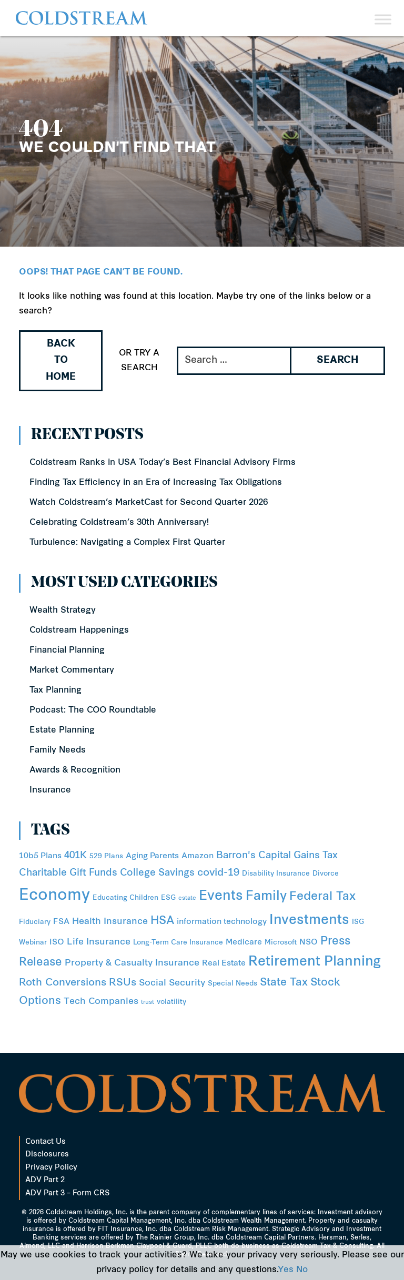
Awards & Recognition (74, 770)
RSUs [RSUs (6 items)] (122, 983)
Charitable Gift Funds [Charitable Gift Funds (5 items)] (68, 873)
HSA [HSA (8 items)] (162, 921)
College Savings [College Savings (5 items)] (157, 873)
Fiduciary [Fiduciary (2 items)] (34, 922)
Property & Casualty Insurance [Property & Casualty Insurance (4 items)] (132, 963)
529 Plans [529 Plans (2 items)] (106, 856)
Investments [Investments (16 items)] (309, 920)
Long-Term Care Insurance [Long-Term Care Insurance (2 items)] (178, 942)
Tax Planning (55, 690)
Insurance (50, 790)
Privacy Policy (51, 1168)
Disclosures (47, 1155)
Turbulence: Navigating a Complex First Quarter (127, 543)
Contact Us (45, 1142)
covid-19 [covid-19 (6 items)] (218, 873)
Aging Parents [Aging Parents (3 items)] (152, 856)
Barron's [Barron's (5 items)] (236, 856)
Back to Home (61, 360)
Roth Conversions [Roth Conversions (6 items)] (62, 983)
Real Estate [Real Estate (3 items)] (224, 964)
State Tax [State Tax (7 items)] (284, 983)
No (302, 1270)
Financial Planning (67, 650)
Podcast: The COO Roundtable (92, 710)
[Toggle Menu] (383, 19)
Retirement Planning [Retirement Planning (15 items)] (314, 962)
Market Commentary (71, 670)
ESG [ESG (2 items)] (168, 898)
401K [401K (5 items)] (75, 856)
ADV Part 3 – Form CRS (67, 1193)
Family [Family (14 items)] (266, 896)
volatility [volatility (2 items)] (171, 1002)
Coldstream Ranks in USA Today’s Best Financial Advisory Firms (162, 463)
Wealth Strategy (62, 610)
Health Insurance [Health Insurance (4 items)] (110, 921)
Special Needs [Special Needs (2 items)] (232, 983)
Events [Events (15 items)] (221, 896)
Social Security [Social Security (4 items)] (172, 983)
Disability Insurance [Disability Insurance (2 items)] (276, 873)
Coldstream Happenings (79, 630)
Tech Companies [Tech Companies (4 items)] (101, 1001)
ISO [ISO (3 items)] (56, 943)
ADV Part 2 (45, 1180)
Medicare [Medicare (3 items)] (244, 943)
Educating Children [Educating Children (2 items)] (125, 898)
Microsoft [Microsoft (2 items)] (281, 942)
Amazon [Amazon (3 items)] (197, 856)
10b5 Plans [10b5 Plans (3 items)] (40, 856)
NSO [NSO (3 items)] (308, 943)
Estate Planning (62, 730)
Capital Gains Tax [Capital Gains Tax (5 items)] (298, 856)
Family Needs (57, 750)
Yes (286, 1270)
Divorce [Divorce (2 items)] (325, 873)
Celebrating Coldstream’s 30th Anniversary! (119, 523)
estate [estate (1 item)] (187, 898)
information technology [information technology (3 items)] (222, 922)
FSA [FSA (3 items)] (61, 922)
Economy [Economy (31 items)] (54, 895)
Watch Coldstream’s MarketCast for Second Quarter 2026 (148, 503)
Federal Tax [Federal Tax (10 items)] (322, 897)
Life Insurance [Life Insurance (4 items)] (98, 942)
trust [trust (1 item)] (147, 1002)
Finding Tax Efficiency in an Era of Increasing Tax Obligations (155, 483)
